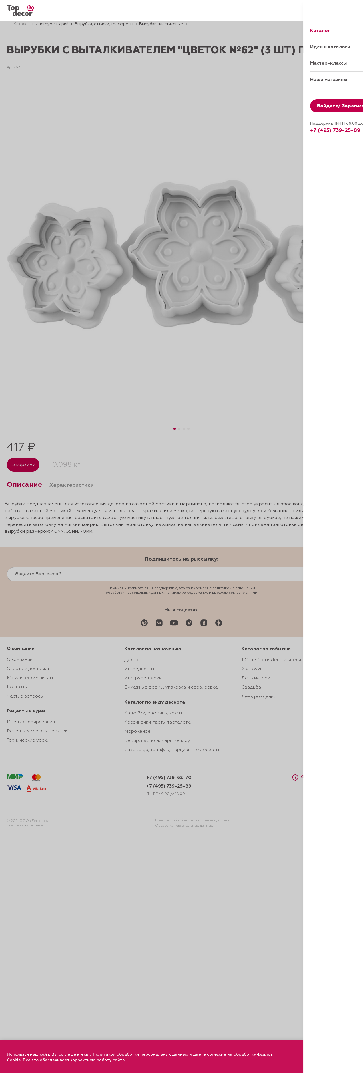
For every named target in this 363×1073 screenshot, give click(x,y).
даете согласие (209, 1054)
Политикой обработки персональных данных (140, 1054)
